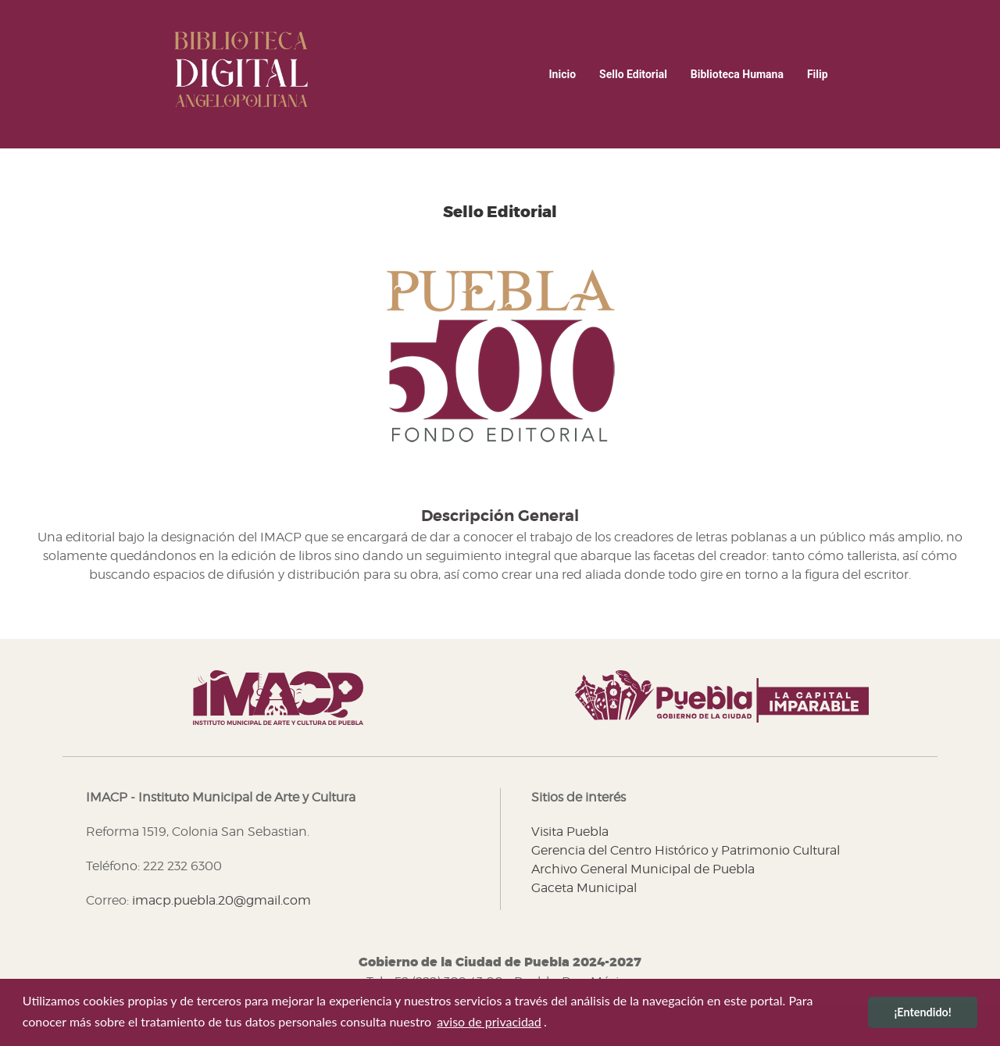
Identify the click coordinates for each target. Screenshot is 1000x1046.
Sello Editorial (500, 212)
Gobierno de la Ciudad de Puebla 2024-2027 (500, 962)
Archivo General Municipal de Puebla (643, 869)
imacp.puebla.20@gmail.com (221, 900)
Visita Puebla (570, 831)
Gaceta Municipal (584, 887)
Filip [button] (817, 74)
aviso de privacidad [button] (489, 1021)
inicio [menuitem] (563, 74)
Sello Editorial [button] (633, 74)
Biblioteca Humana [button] (737, 74)
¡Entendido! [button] (922, 1012)
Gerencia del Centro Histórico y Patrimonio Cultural (685, 850)
